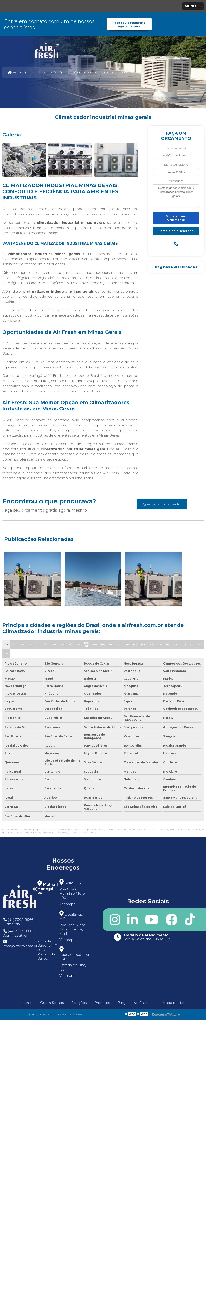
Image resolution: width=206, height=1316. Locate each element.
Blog (122, 1003)
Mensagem (176, 181)
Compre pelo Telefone (175, 231)
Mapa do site (173, 1003)
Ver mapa (67, 904)
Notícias (140, 1003)
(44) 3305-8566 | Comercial (19, 922)
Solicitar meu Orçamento (176, 218)
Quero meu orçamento (162, 504)
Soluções (79, 1003)
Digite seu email (176, 148)
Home (27, 1003)
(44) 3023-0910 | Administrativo (19, 933)
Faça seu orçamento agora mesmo (129, 24)
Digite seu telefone (176, 165)
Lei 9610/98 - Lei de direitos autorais (78, 832)
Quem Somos (52, 1003)
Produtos (102, 1003)
